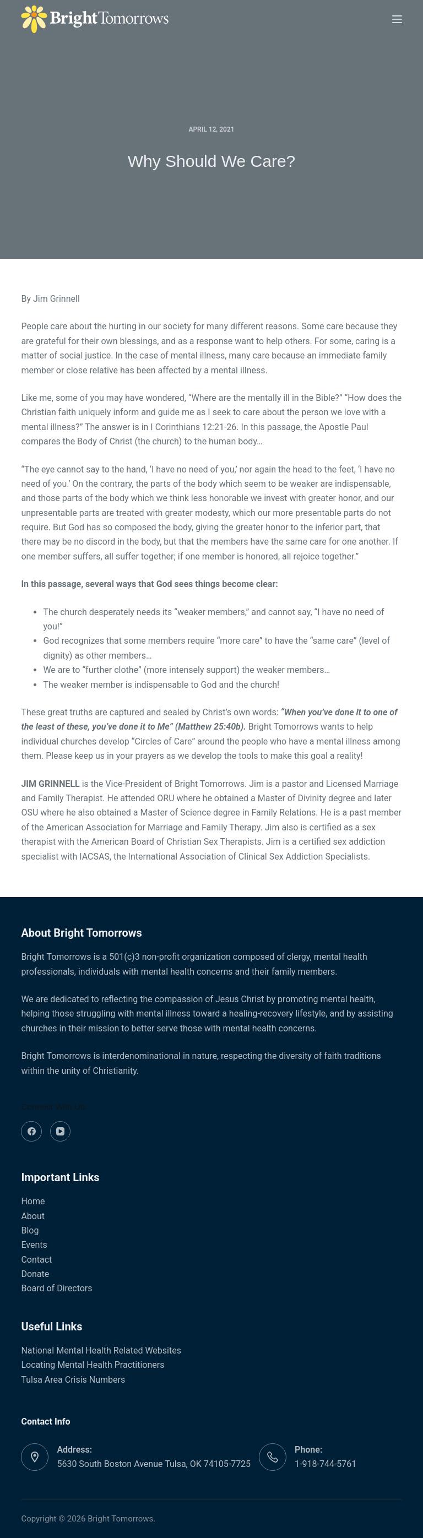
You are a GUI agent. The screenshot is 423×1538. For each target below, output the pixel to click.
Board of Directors (56, 1288)
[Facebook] (31, 1131)
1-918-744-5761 (325, 1464)
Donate (35, 1274)
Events (34, 1245)
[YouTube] (60, 1131)
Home (33, 1201)
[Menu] (397, 19)
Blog (30, 1230)
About (33, 1216)
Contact (36, 1259)
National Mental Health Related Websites (101, 1350)
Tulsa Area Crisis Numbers (73, 1379)
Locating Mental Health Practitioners (92, 1365)
